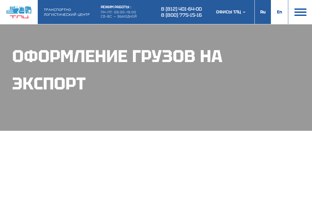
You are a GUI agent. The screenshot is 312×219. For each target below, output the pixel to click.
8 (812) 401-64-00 (181, 9)
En (279, 12)
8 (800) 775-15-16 (181, 15)
